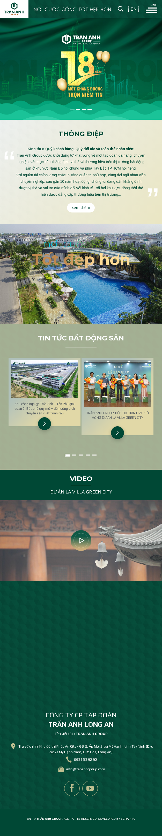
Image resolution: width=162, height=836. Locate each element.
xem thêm (81, 207)
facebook (72, 788)
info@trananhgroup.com (85, 769)
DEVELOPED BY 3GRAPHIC (116, 818)
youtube (90, 788)
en (133, 9)
